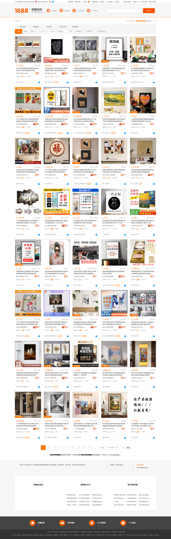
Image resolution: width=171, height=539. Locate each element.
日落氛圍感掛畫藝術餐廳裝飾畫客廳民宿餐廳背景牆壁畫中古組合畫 (142, 120)
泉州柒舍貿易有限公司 (80, 378)
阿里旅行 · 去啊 (79, 535)
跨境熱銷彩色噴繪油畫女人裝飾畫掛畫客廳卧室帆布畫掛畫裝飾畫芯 (142, 323)
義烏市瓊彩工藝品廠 (108, 175)
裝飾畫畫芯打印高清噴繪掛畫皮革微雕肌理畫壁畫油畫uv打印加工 (113, 69)
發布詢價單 (140, 465)
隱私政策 (97, 532)
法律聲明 (83, 532)
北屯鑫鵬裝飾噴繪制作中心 (100, 505)
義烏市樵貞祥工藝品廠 (22, 276)
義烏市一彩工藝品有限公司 (137, 429)
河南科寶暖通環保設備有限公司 (136, 495)
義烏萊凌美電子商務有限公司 (137, 327)
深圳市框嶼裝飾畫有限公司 (22, 378)
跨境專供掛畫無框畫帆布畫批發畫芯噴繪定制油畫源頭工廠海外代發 (142, 222)
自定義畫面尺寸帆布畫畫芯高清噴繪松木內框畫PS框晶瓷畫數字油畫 (142, 425)
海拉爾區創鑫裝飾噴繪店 (99, 501)
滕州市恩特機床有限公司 (146, 495)
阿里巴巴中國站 (38, 535)
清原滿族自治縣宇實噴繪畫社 (101, 498)
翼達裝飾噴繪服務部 (85, 498)
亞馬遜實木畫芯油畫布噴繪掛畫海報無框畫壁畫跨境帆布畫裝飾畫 (85, 222)
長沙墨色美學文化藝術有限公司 (22, 175)
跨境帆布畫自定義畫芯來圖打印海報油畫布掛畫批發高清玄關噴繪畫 (85, 272)
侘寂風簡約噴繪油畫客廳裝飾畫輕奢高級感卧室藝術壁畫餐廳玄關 (142, 171)
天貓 (60, 535)
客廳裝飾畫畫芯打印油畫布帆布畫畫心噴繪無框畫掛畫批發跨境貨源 (142, 272)
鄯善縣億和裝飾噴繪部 (86, 505)
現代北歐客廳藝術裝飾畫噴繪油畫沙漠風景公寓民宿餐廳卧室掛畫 (27, 69)
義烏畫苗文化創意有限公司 (51, 73)
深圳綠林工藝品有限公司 (137, 378)
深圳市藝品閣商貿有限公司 (51, 225)
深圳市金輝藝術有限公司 (22, 225)
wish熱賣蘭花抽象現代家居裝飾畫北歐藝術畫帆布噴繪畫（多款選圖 (27, 222)
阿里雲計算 (100, 535)
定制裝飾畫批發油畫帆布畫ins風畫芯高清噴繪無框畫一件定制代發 (56, 222)
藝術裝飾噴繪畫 (121, 465)
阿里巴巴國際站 (27, 535)
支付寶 (129, 535)
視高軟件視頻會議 (119, 495)
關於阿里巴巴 (106, 532)
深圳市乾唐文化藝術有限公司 (137, 225)
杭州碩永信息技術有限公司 (147, 498)
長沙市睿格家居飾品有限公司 (137, 276)
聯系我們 (115, 532)
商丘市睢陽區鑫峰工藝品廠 (80, 175)
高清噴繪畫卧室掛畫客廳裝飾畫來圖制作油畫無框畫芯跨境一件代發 (113, 222)
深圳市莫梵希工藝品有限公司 (51, 327)
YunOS (107, 535)
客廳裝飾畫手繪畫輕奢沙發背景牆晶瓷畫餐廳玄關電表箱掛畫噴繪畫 (27, 272)
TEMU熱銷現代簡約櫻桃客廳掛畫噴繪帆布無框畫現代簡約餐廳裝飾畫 (27, 323)
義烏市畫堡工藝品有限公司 (22, 73)
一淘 (70, 535)
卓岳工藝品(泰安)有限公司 (51, 175)
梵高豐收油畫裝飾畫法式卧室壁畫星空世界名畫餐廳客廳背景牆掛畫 (113, 120)
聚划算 (66, 535)
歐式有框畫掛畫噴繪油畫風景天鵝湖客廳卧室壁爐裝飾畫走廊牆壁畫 (113, 425)
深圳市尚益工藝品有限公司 (80, 225)
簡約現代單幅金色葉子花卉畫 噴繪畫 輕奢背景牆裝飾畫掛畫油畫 (56, 374)
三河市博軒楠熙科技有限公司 (80, 429)
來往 (133, 535)
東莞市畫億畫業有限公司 (22, 124)
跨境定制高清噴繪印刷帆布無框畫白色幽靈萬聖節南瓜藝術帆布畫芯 (27, 374)
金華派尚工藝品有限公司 (108, 124)
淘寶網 (56, 535)
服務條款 (90, 532)
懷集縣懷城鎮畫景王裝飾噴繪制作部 (78, 498)
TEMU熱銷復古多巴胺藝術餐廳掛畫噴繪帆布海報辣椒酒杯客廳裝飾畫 (27, 120)
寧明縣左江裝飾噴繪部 (86, 501)
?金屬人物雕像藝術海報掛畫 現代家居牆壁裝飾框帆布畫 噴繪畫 (85, 69)
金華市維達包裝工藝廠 (146, 505)
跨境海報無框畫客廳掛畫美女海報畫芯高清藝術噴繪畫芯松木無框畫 (56, 272)
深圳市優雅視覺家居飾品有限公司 (51, 124)
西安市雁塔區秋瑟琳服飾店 (122, 498)
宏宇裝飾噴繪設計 (85, 495)
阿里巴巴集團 (16, 535)
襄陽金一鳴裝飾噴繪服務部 (75, 505)
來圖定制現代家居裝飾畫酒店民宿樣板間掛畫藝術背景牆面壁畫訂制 (56, 120)
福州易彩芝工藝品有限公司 (137, 73)
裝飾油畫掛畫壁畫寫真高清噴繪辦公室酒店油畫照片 (113, 272)
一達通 (150, 535)
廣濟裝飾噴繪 (71, 495)
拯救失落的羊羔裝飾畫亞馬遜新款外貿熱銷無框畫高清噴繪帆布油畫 (56, 323)
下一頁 (101, 448)
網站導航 (122, 532)
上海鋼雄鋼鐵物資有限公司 (134, 498)
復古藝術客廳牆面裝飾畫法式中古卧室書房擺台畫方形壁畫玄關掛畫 (85, 120)
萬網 (120, 535)
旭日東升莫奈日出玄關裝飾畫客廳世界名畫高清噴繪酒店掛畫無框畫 (113, 374)
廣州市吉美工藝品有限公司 (108, 73)
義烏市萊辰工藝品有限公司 (51, 276)
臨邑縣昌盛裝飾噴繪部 (74, 501)
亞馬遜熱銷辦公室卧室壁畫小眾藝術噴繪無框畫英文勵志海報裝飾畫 (56, 69)
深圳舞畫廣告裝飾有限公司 (137, 124)
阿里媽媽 (88, 535)
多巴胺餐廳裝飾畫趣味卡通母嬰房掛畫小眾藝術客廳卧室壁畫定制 (142, 69)
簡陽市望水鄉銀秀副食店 (134, 505)
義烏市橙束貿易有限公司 (137, 175)
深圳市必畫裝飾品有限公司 (108, 378)
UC (124, 535)
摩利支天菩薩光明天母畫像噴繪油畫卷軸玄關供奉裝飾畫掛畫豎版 (142, 374)
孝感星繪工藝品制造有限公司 (22, 429)
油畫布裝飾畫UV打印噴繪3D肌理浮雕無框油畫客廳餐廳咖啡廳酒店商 (85, 425)
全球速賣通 (48, 535)
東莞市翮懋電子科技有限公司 (135, 501)
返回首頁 (105, 455)
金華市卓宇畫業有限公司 (51, 378)
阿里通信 (114, 535)
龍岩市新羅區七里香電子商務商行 (80, 73)
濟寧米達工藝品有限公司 (108, 225)
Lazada (156, 535)
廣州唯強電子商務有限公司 (108, 429)
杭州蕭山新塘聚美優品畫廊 (80, 124)
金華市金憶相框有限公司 (51, 429)
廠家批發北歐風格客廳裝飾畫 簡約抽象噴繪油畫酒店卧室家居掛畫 (56, 425)
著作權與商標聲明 (73, 532)
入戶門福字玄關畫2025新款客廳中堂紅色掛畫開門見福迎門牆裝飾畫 (56, 171)
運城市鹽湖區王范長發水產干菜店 (149, 501)
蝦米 (93, 535)
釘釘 (138, 535)
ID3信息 (116, 501)
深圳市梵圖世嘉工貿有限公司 (80, 327)
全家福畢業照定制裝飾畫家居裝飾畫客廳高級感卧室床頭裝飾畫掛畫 (27, 171)
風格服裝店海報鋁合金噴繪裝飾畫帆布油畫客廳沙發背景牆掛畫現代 (85, 323)
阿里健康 (144, 535)
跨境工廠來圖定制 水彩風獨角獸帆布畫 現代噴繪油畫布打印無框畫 (114, 323)
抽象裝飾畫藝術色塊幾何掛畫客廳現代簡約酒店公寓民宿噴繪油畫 (113, 171)
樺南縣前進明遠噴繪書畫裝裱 (101, 495)
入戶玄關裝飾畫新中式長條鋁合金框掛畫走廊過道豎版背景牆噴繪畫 (27, 425)
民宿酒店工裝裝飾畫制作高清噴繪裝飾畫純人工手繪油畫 (85, 374)
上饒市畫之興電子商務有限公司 (80, 276)
